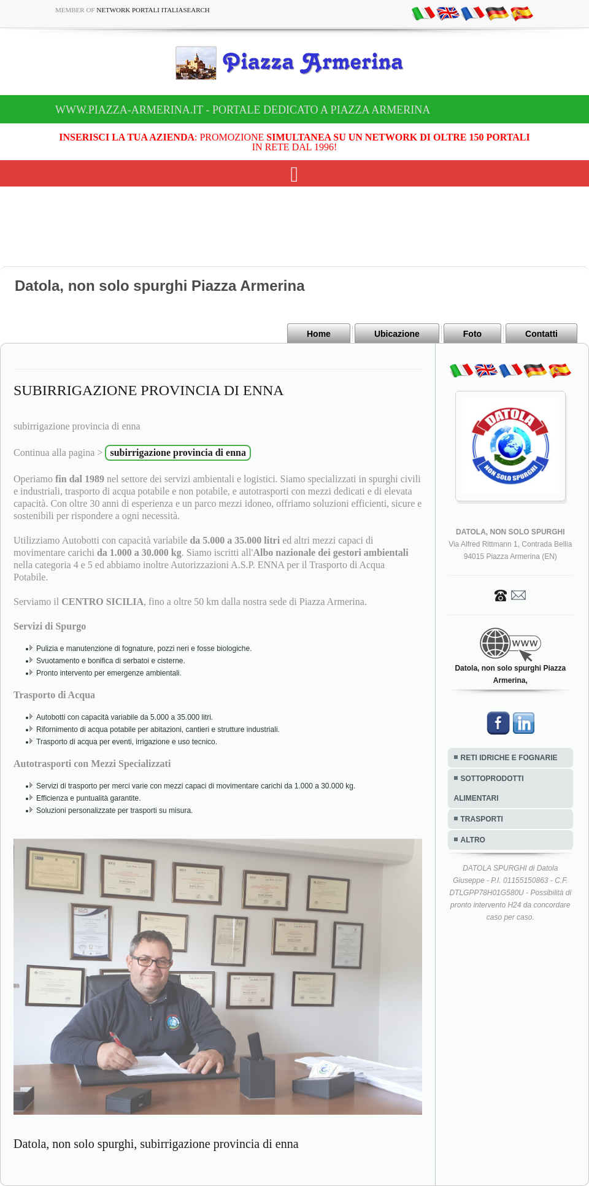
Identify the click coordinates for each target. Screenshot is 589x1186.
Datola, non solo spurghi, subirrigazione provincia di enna (156, 1143)
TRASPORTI (482, 819)
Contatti (541, 334)
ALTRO (473, 840)
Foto (472, 334)
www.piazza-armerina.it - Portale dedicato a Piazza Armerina (242, 110)
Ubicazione (397, 334)
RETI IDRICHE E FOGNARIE (509, 757)
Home (319, 334)
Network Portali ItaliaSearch (153, 9)
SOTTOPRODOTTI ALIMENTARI (489, 788)
